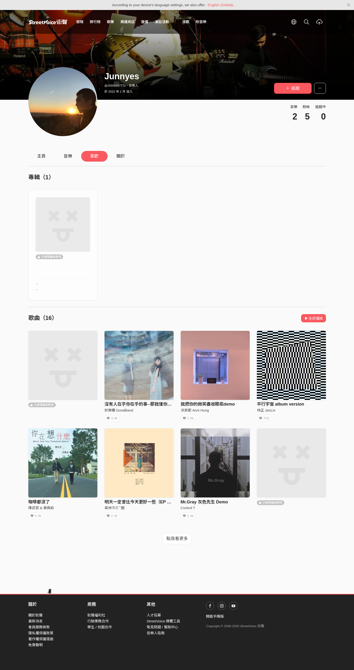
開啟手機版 (215, 616)
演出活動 (162, 22)
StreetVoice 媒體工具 (163, 621)
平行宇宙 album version (280, 404)
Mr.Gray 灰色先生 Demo (204, 503)
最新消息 (35, 621)
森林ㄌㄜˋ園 (115, 509)
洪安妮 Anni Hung (195, 410)
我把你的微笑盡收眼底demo (208, 404)
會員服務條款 (39, 627)
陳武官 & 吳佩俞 (41, 509)
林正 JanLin (266, 410)
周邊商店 (128, 21)
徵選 (144, 22)
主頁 (41, 156)
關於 (120, 156)
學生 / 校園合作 (99, 627)
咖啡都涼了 (39, 503)
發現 (79, 22)
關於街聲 (35, 615)
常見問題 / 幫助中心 (162, 627)
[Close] (348, 5)
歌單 (110, 22)
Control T (188, 509)
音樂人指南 (156, 633)
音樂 (68, 156)
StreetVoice (48, 22)
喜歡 (94, 156)
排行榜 (95, 22)
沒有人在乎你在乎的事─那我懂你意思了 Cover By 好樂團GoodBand (170, 404)
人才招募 (154, 615)
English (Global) (220, 5)
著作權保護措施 (40, 639)
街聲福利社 (96, 615)
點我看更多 (177, 542)
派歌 (185, 22)
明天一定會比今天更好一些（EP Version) (144, 503)
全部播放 (313, 318)
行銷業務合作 (98, 621)
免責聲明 (35, 645)
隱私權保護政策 (40, 633)
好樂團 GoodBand (119, 410)
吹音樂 (201, 22)
